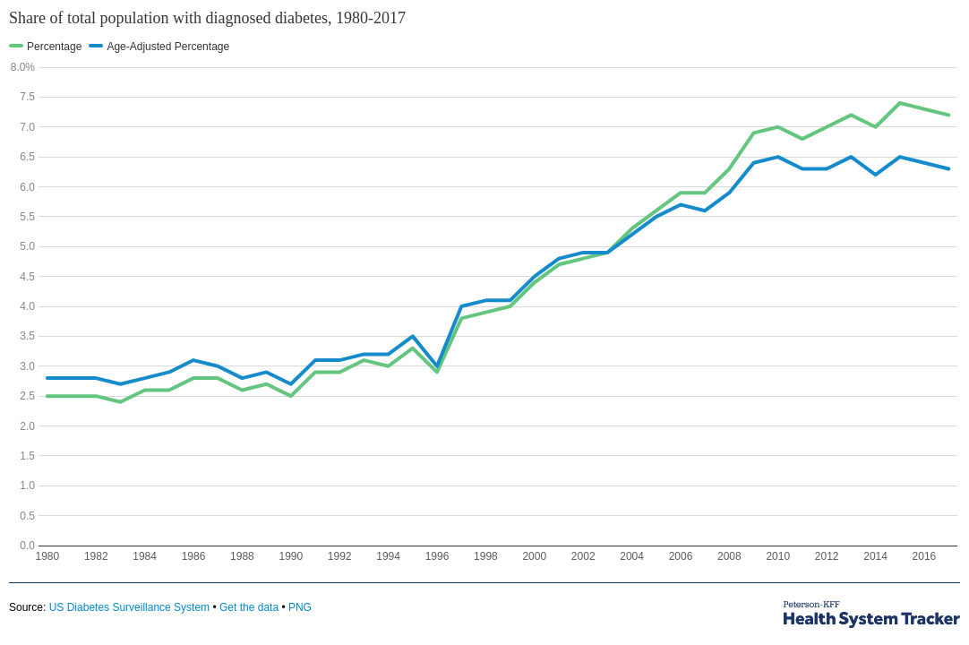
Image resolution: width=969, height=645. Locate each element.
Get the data (249, 607)
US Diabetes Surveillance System (129, 607)
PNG (300, 607)
